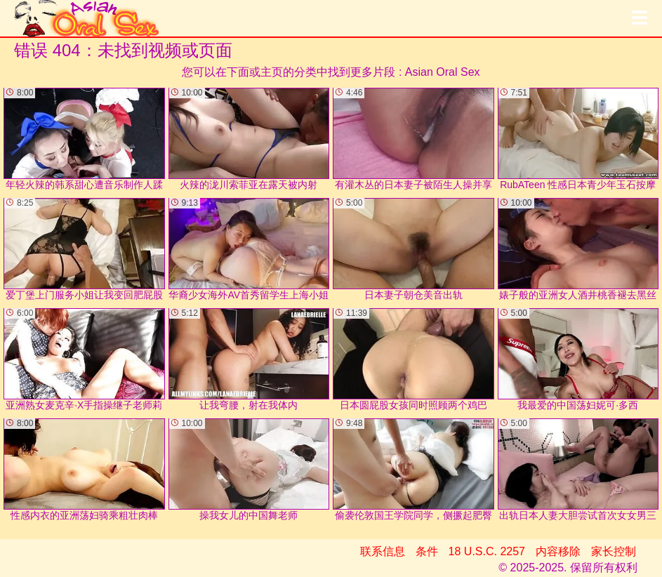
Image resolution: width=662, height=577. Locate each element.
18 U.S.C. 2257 (487, 551)
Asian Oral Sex (442, 72)
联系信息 (382, 551)
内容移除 (558, 551)
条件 (427, 551)
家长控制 (613, 551)
